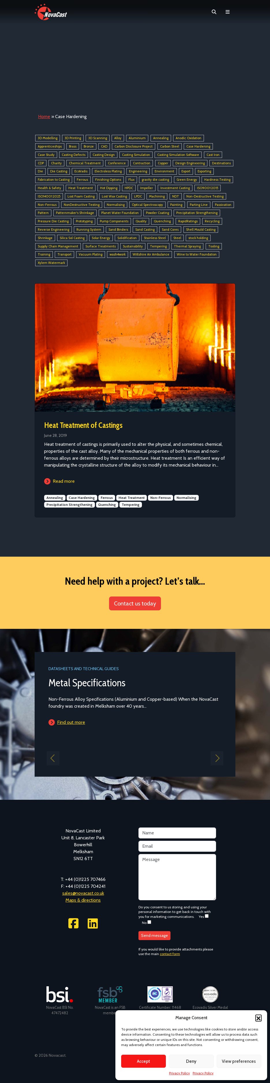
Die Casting (58, 171)
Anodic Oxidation (188, 138)
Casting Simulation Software (178, 155)
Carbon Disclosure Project (134, 146)
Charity (56, 163)
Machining (157, 196)
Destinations (221, 163)
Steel (177, 238)
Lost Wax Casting (114, 196)
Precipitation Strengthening (196, 213)
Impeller (146, 188)
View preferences (239, 1061)
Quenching (162, 221)
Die (40, 171)
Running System (88, 230)
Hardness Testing (217, 180)
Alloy (117, 138)
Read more (64, 481)
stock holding (198, 238)
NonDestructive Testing (82, 205)
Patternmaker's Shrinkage (75, 213)
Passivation (223, 205)
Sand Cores (170, 230)
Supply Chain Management (58, 246)
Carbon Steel (169, 146)
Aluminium (137, 138)
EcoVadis (80, 171)
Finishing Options (108, 180)
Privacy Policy (179, 1073)
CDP (41, 163)
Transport (64, 255)
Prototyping (84, 221)
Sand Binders (118, 230)
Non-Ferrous (47, 205)
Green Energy (187, 180)
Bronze (89, 146)
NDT (175, 196)
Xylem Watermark (51, 263)
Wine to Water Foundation (197, 255)
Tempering (158, 246)
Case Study (46, 155)
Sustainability (133, 246)
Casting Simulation (136, 155)
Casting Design (104, 155)
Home (44, 116)
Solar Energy (101, 238)
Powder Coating (157, 213)
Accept (143, 1061)
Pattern (43, 213)
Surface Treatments (100, 246)
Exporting (204, 171)
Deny (191, 1061)
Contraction (141, 163)
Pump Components (114, 221)
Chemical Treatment (85, 163)
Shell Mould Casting (200, 230)
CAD (104, 146)
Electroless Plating (108, 171)
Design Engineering (190, 163)
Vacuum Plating (90, 255)
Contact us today (135, 603)
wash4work (117, 255)
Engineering (138, 171)
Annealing (160, 138)
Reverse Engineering (53, 230)
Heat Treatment (80, 188)
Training (44, 255)
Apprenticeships (50, 146)
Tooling (213, 246)
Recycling (212, 221)
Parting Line (199, 205)
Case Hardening (198, 146)
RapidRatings (188, 221)
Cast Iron (213, 155)
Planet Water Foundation (120, 213)
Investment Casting (175, 188)
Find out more (71, 722)
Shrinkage (45, 238)
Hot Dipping (108, 188)
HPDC (129, 188)
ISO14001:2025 (49, 196)
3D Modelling (47, 138)
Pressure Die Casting (53, 221)
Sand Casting (145, 230)
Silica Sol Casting (72, 238)
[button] (258, 1018)
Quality (141, 221)
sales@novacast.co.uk (83, 893)
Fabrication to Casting (54, 180)
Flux (131, 180)
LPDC (138, 196)
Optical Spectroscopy (147, 205)
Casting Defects (73, 155)
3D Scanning (97, 138)
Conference (117, 163)
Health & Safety (49, 188)
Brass (72, 146)
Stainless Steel (155, 238)
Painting (176, 205)
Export (185, 171)
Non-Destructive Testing (205, 196)
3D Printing (73, 138)
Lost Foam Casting (81, 196)
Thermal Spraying (187, 246)
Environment (164, 171)
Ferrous (82, 180)
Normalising (116, 205)
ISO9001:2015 (207, 188)
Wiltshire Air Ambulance (151, 255)
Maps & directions (83, 900)
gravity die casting (155, 180)
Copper (163, 163)
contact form (170, 954)
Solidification (127, 238)
